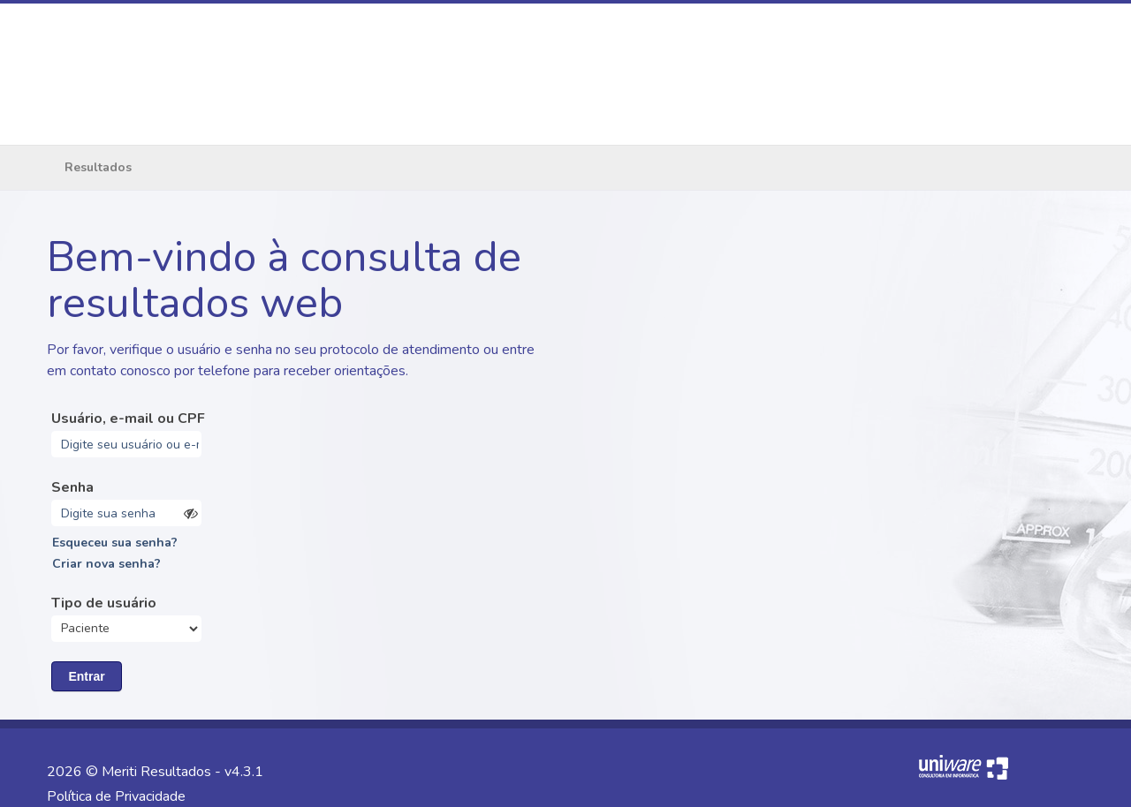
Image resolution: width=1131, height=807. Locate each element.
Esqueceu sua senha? (115, 542)
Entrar (86, 676)
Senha (72, 487)
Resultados (98, 167)
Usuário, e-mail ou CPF (128, 418)
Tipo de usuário (103, 603)
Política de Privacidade (116, 796)
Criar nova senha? (106, 563)
